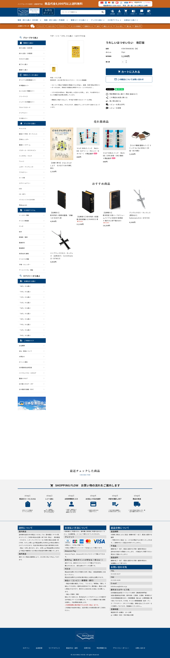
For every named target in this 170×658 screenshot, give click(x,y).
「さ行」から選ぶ (25, 297)
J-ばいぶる (51, 26)
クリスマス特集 (24, 259)
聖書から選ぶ (23, 70)
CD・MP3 (22, 194)
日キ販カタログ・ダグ (26, 384)
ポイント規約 (23, 362)
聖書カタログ (23, 378)
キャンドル (22, 128)
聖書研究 (22, 242)
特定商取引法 (102, 648)
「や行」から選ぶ (25, 324)
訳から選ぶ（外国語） (26, 53)
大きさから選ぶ (24, 59)
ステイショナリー (25, 183)
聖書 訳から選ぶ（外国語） (55, 20)
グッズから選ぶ (96, 20)
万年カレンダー (24, 139)
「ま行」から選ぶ (25, 319)
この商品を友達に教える (117, 97)
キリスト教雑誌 (76, 26)
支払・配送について (25, 351)
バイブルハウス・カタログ (27, 373)
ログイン (26, 648)
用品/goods (23, 205)
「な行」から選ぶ (25, 308)
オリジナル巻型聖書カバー (27, 80)
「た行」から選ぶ (25, 302)
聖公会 (129, 26)
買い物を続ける (113, 101)
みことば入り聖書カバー (27, 91)
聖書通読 (22, 248)
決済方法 (87, 648)
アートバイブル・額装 (26, 270)
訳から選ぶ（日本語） (26, 48)
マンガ (21, 226)
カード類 (22, 178)
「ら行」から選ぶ (25, 330)
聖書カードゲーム (25, 145)
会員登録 (39, 648)
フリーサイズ (23, 96)
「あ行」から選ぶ (25, 286)
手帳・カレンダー (25, 264)
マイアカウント (54, 648)
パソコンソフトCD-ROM (27, 199)
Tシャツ (21, 161)
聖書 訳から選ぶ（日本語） (28, 20)
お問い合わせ (140, 648)
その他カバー (23, 118)
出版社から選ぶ (130, 20)
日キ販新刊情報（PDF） (27, 389)
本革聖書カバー (24, 85)
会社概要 (22, 345)
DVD (20, 189)
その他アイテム (113, 20)
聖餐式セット (89, 26)
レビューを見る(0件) (115, 104)
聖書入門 (138, 26)
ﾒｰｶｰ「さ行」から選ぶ (64, 36)
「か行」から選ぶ (25, 292)
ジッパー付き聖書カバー (27, 102)
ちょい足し (119, 26)
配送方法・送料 (72, 648)
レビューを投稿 (113, 108)
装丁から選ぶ (23, 64)
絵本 (98, 26)
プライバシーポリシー (121, 648)
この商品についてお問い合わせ (129, 79)
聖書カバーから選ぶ (78, 20)
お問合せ (22, 356)
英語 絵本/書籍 (24, 253)
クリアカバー (23, 113)
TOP (52, 36)
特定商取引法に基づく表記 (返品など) (121, 94)
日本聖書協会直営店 (25, 367)
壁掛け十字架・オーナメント (28, 134)
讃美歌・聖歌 (23, 237)
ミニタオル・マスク (25, 156)
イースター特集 (24, 215)
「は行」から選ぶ (25, 313)
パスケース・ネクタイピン (27, 150)
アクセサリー (63, 26)
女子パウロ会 (80, 36)
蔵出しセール (108, 26)
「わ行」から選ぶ (25, 335)
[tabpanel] (75, 52)
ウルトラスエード (25, 107)
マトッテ (41, 26)
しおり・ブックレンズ (26, 167)
